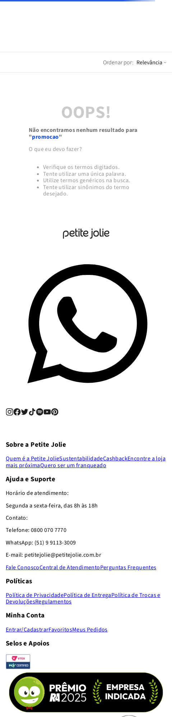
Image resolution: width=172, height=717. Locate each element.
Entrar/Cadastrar (27, 630)
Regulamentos (53, 602)
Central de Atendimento (69, 567)
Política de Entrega (87, 595)
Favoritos (60, 630)
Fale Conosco (22, 567)
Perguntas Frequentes (128, 567)
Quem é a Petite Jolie (32, 459)
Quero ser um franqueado (73, 465)
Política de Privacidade (35, 595)
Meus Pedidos (90, 630)
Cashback (115, 459)
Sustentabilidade (81, 459)
